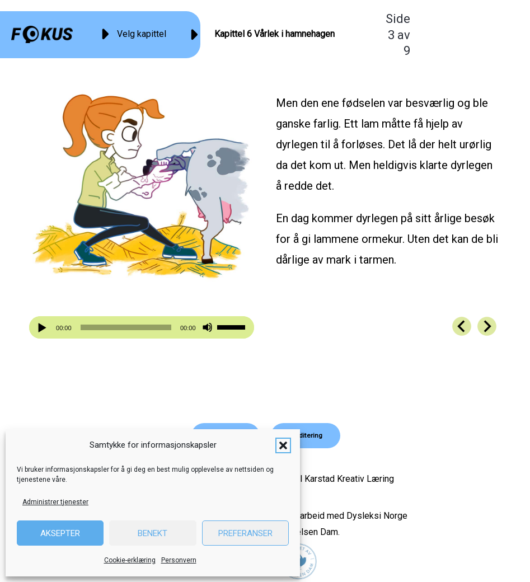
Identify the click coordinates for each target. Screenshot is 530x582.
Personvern (178, 560)
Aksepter (60, 533)
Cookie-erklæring (130, 560)
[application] (141, 327)
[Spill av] (43, 327)
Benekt (152, 533)
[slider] (126, 327)
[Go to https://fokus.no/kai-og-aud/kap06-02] (462, 326)
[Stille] (207, 327)
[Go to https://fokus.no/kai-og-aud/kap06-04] (487, 326)
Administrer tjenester (55, 502)
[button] (283, 445)
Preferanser (245, 533)
